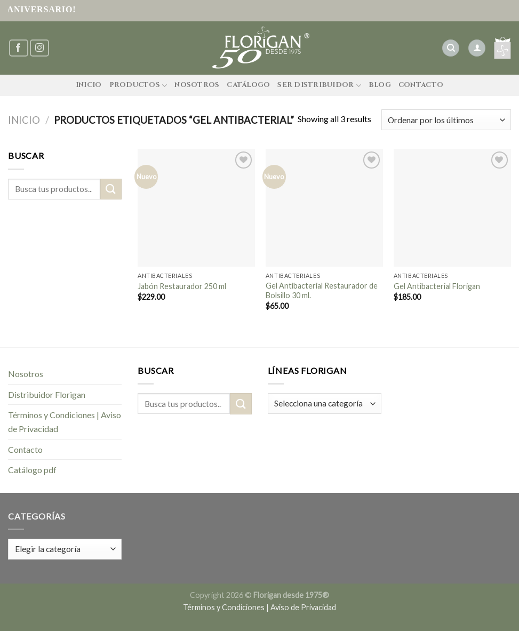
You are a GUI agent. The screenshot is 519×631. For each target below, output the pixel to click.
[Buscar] (450, 48)
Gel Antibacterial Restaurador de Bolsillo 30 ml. (322, 290)
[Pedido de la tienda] (446, 119)
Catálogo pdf (32, 470)
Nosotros (196, 85)
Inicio (89, 85)
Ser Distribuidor (319, 86)
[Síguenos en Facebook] (18, 48)
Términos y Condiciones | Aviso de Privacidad (64, 422)
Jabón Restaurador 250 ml (182, 286)
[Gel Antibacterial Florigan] (452, 207)
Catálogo (248, 85)
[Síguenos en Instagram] (39, 48)
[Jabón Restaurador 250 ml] (196, 207)
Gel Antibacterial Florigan (437, 286)
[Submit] (111, 189)
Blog (380, 85)
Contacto (420, 85)
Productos (138, 86)
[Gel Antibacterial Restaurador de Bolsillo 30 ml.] (324, 207)
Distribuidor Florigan (46, 394)
